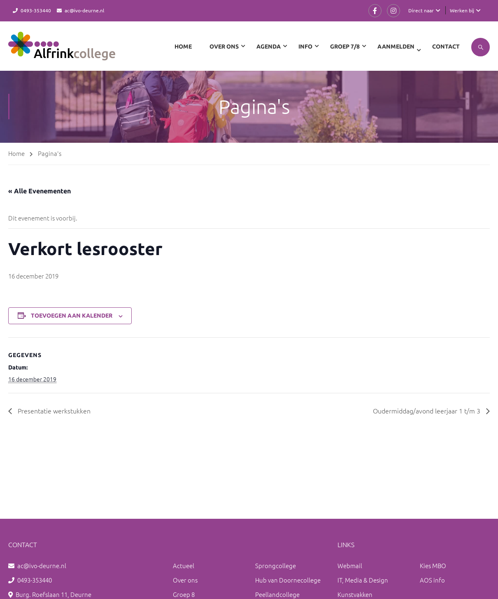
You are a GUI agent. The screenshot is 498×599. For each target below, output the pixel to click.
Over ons (185, 580)
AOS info (432, 580)
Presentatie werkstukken (53, 410)
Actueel (183, 565)
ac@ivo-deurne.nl (84, 10)
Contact (446, 46)
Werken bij (462, 10)
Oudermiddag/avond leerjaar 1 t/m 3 (427, 410)
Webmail (349, 565)
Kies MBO (433, 565)
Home (183, 46)
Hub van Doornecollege (288, 580)
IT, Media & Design (362, 580)
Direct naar (421, 10)
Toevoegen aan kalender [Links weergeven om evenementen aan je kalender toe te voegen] (71, 315)
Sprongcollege (275, 565)
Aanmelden (395, 46)
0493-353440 (36, 10)
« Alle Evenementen (39, 191)
